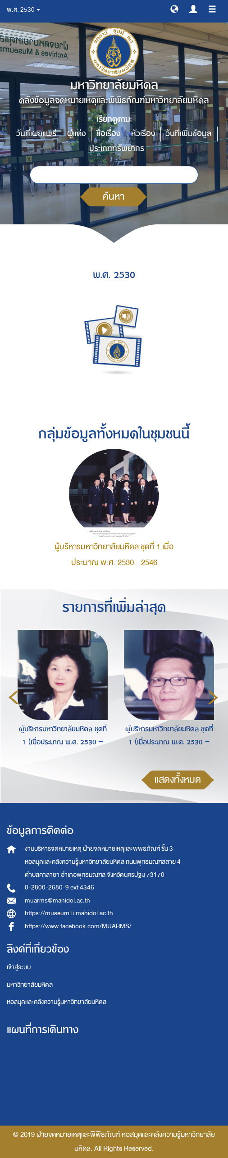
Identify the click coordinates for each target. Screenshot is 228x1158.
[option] (60, 696)
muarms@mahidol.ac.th (57, 900)
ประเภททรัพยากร (116, 148)
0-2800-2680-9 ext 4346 (59, 887)
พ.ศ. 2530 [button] (23, 9)
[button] (174, 8)
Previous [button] (14, 697)
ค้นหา (113, 196)
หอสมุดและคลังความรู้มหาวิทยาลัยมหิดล (56, 1002)
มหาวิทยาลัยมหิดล (30, 984)
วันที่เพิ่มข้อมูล (189, 134)
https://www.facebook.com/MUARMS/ (78, 926)
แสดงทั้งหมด (178, 779)
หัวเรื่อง (143, 134)
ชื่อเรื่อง (108, 134)
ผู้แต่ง (76, 134)
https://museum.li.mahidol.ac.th (69, 913)
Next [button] (212, 697)
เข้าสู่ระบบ (19, 967)
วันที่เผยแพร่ (36, 134)
